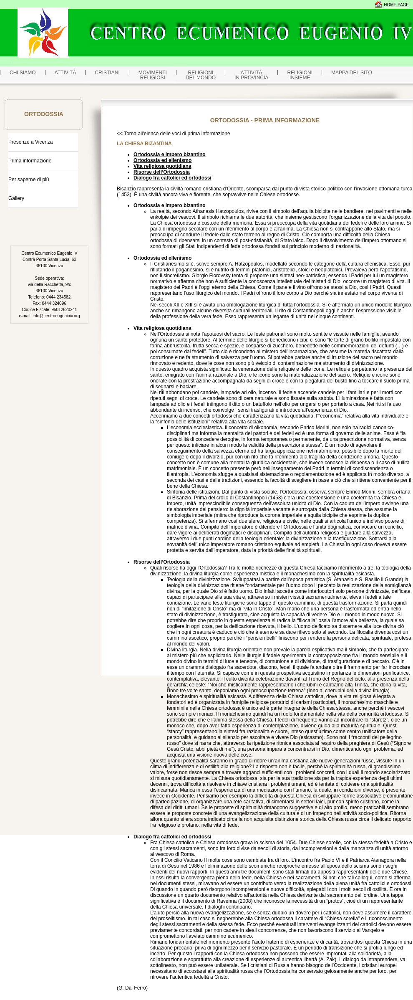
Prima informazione (29, 161)
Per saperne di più (28, 179)
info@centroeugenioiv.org (56, 316)
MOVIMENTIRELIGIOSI (153, 75)
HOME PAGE (396, 5)
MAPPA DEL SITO (351, 72)
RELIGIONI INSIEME (299, 75)
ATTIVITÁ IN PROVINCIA (251, 75)
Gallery (16, 198)
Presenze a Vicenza (30, 142)
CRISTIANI (107, 72)
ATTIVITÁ (65, 72)
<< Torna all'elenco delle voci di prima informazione (173, 134)
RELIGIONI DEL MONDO (201, 75)
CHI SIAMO (23, 72)
